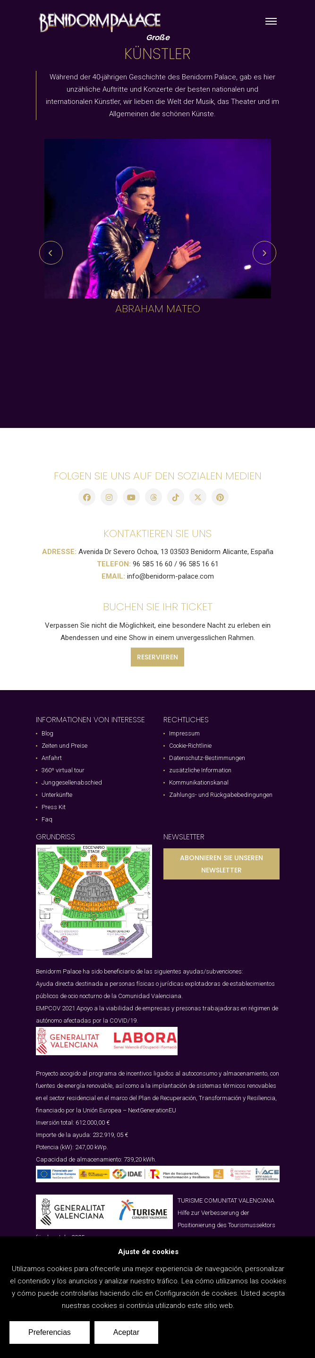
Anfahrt (52, 757)
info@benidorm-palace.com (170, 576)
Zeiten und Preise (64, 745)
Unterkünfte (57, 794)
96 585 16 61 (199, 564)
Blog (47, 733)
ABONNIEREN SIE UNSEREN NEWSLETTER (221, 864)
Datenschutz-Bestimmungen (207, 757)
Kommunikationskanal (199, 782)
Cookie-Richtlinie (190, 745)
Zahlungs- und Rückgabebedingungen (220, 794)
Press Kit (54, 807)
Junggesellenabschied (72, 782)
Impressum (184, 733)
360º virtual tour (63, 770)
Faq (47, 819)
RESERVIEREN (157, 657)
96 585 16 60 (152, 564)
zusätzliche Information (200, 770)
